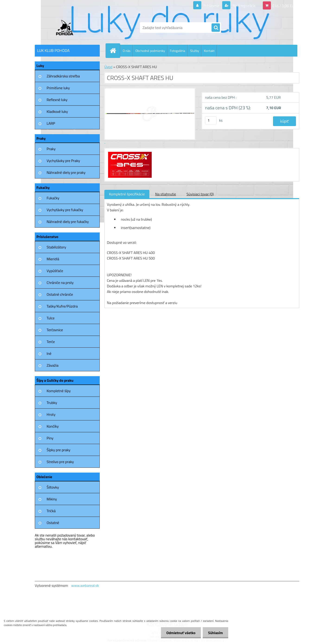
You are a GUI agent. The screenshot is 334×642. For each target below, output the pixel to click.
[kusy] (211, 120)
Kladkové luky (57, 111)
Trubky (52, 402)
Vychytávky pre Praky (63, 160)
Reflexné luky (57, 99)
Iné (49, 353)
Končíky (53, 426)
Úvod (108, 67)
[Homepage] (114, 50)
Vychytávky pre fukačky (65, 210)
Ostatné (53, 522)
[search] (216, 27)
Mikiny (52, 499)
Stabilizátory (56, 247)
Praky (51, 149)
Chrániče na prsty (60, 282)
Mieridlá (53, 259)
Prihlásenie (208, 5)
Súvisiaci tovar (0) (200, 194)
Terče (51, 341)
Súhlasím (215, 633)
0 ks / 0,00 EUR (284, 5)
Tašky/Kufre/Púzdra (62, 306)
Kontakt (209, 50)
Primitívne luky (58, 88)
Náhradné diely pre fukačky (68, 221)
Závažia (52, 365)
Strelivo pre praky (60, 461)
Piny (50, 438)
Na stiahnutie (165, 194)
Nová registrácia (242, 5)
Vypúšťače (55, 270)
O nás (126, 50)
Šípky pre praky (58, 450)
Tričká (51, 511)
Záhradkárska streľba (63, 76)
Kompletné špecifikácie (127, 194)
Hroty (51, 414)
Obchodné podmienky (150, 50)
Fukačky (53, 198)
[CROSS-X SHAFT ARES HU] (129, 152)
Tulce (51, 318)
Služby (194, 50)
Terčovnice (55, 330)
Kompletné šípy (59, 391)
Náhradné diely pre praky (66, 172)
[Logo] (67, 27)
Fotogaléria (177, 50)
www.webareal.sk (85, 585)
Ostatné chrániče (60, 294)
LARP (51, 123)
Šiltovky (53, 487)
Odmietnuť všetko (179, 633)
